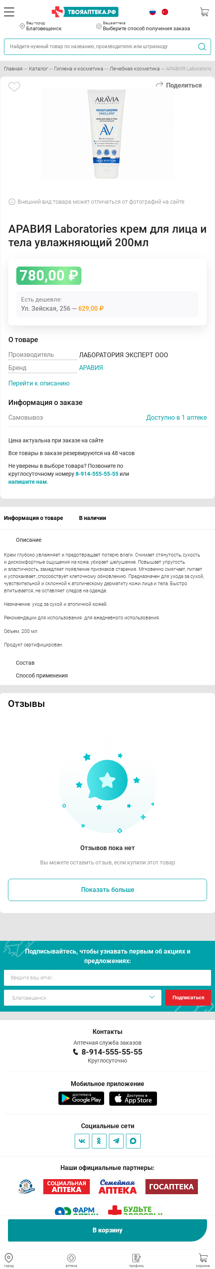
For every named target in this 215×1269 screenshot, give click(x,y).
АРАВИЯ (91, 368)
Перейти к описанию (39, 383)
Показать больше (107, 889)
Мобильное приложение (107, 1084)
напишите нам (27, 482)
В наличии (92, 518)
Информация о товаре (33, 518)
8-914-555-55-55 (97, 474)
